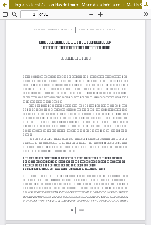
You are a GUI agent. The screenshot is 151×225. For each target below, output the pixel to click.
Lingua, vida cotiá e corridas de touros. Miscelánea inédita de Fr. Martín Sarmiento (82, 4)
